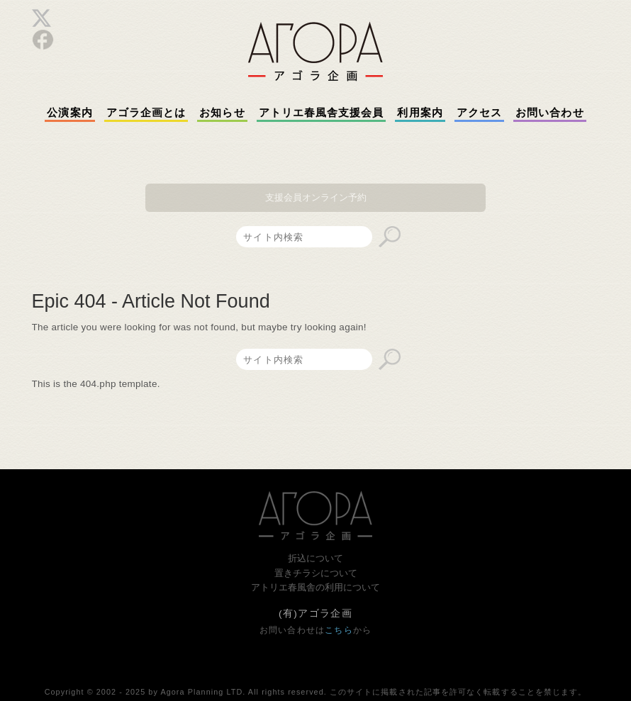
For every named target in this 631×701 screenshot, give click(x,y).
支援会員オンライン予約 (316, 197)
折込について (315, 558)
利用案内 (419, 112)
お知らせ (222, 112)
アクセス (479, 112)
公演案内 (69, 112)
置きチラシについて (315, 573)
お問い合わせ (549, 112)
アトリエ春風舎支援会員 (321, 112)
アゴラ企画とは (146, 112)
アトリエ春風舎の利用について (315, 587)
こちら (339, 630)
